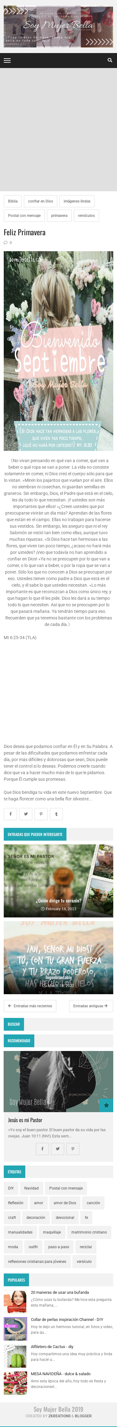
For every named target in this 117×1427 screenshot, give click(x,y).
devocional (65, 1217)
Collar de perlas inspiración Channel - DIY (67, 1319)
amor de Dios (65, 1203)
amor (38, 1203)
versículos (86, 215)
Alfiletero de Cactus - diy (52, 1346)
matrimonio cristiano (89, 1232)
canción (93, 1203)
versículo (84, 1261)
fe (86, 1217)
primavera (59, 215)
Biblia (12, 201)
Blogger (83, 1416)
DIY (11, 1188)
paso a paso (58, 1247)
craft (12, 1217)
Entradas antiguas (90, 1006)
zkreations (59, 1416)
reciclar (86, 1247)
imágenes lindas (77, 201)
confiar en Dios (40, 201)
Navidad (31, 1188)
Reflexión (15, 1203)
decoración (36, 1217)
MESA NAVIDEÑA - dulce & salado (60, 1373)
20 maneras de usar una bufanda (60, 1292)
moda (13, 1247)
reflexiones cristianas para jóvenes (37, 1261)
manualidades (20, 1232)
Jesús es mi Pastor (25, 1120)
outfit (33, 1247)
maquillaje (52, 1232)
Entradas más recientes (30, 1006)
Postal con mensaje (24, 215)
